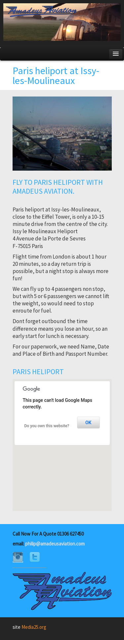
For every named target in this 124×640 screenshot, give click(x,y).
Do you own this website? (46, 426)
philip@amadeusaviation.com (55, 544)
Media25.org (33, 627)
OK (88, 422)
